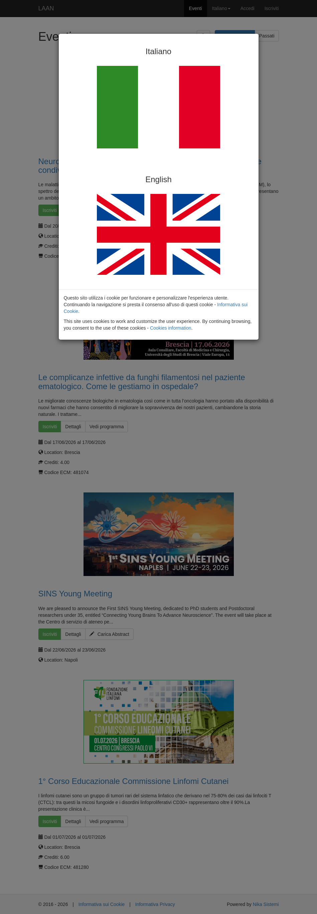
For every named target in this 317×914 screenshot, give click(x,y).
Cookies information (170, 328)
